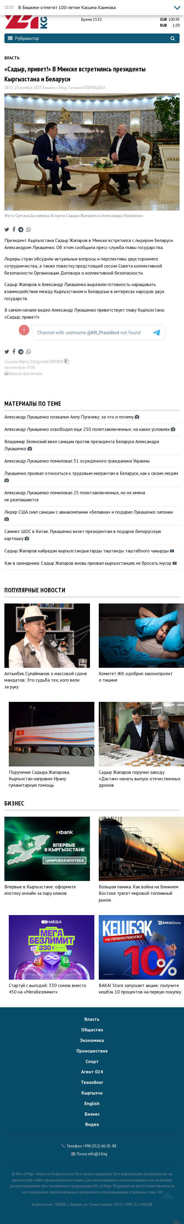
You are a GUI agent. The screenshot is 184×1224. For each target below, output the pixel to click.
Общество (92, 1030)
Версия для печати (23, 373)
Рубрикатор (23, 38)
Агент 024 (92, 1072)
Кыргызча (92, 1093)
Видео (92, 1124)
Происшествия (92, 1051)
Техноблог (92, 1082)
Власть (11, 57)
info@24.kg (97, 1153)
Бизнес (92, 1114)
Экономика (92, 1040)
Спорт (92, 1061)
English (92, 1103)
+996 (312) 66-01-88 (99, 1146)
